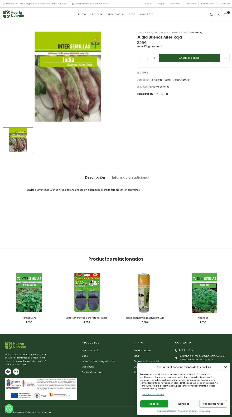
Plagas (148, 3)
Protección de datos (188, 411)
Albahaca (203, 318)
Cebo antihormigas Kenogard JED (145, 318)
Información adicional (130, 177)
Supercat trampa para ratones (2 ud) (87, 318)
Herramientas (208, 3)
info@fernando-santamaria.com (92, 3)
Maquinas (191, 3)
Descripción (95, 177)
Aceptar (154, 404)
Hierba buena (29, 318)
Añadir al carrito (189, 58)
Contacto (225, 3)
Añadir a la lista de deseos (226, 58)
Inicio (139, 32)
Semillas (164, 32)
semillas (164, 86)
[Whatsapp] (9, 408)
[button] (225, 367)
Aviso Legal (204, 411)
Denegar (183, 404)
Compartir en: (145, 93)
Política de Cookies (166, 411)
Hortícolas (176, 32)
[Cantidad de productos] (147, 58)
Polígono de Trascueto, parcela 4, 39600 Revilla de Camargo (34, 3)
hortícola (154, 86)
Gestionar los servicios (153, 394)
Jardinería (175, 3)
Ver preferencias (213, 404)
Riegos (161, 3)
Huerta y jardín (151, 32)
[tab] (95, 178)
